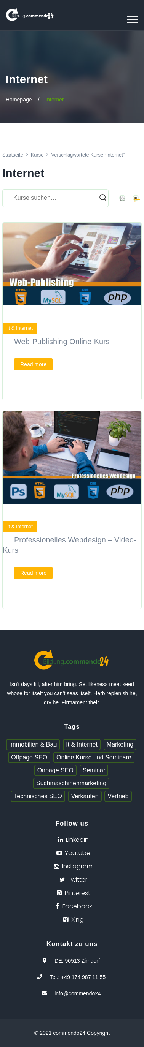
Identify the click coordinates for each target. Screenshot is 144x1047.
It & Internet (20, 328)
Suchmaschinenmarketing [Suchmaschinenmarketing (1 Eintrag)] (71, 783)
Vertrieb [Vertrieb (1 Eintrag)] (117, 796)
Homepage (19, 99)
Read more (33, 364)
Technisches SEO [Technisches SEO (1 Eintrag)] (38, 796)
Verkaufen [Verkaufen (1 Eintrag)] (85, 796)
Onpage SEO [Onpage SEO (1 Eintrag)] (55, 770)
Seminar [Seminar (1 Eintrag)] (94, 770)
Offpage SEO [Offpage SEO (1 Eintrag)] (29, 757)
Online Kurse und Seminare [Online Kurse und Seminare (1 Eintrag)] (93, 757)
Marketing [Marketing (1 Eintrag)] (120, 744)
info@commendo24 (77, 993)
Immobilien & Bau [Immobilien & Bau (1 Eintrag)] (33, 744)
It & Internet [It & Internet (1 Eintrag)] (82, 744)
